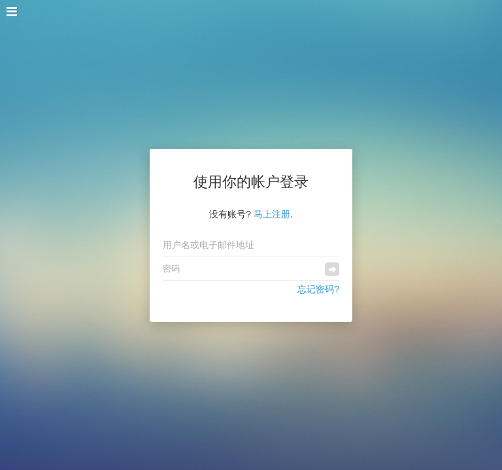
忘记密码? (318, 289)
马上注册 (272, 214)
